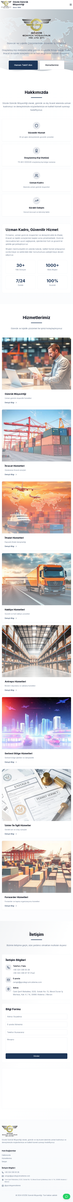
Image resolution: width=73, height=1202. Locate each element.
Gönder (37, 1056)
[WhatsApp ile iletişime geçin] (66, 1196)
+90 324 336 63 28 (21, 970)
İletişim (4, 1162)
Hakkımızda (6, 1155)
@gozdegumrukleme (13, 1185)
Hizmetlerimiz (52, 65)
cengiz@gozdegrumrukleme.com (27, 982)
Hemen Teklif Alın (23, 65)
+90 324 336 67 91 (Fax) (24, 973)
